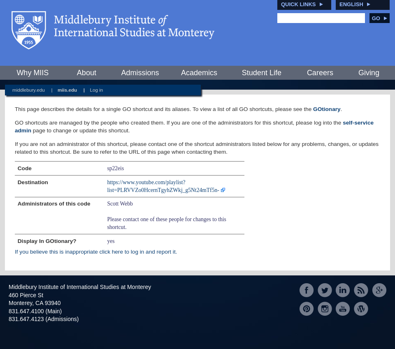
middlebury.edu (28, 89)
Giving (368, 73)
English (351, 4)
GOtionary (326, 109)
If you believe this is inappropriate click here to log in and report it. (96, 252)
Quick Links (298, 4)
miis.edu (67, 89)
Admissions (140, 73)
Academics (199, 73)
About (86, 73)
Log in (96, 89)
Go (379, 18)
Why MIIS (32, 73)
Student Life (261, 73)
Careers (320, 73)
